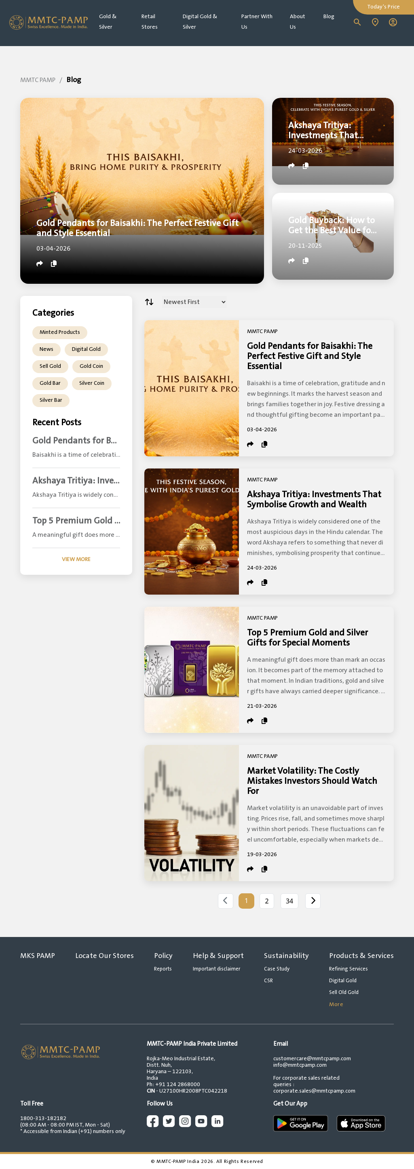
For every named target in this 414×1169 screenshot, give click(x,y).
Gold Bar (50, 383)
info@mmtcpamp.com (300, 1065)
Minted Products (60, 332)
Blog (328, 16)
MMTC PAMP (37, 80)
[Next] (313, 901)
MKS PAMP (37, 956)
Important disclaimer (216, 969)
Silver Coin (91, 383)
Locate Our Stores (104, 956)
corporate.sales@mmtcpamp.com (314, 1091)
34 (289, 901)
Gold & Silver (107, 21)
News (46, 349)
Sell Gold (50, 366)
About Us (297, 21)
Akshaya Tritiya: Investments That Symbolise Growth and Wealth (314, 500)
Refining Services (348, 969)
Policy (163, 956)
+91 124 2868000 (177, 1084)
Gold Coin (91, 366)
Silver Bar (51, 400)
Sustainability (286, 956)
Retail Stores (150, 21)
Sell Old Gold (344, 992)
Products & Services (361, 956)
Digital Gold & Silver (200, 21)
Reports (163, 969)
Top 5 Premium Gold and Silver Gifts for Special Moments (307, 638)
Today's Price (383, 7)
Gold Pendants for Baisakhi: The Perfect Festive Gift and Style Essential (309, 356)
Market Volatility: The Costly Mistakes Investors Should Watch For (312, 781)
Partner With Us (256, 21)
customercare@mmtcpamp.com (312, 1058)
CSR (268, 980)
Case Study (276, 969)
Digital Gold (86, 349)
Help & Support (218, 956)
